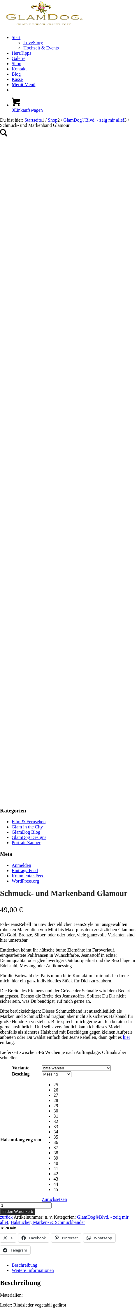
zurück (6, 1046)
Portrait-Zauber (26, 672)
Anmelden (21, 694)
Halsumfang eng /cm (20, 969)
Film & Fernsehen (28, 651)
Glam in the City (27, 656)
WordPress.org (25, 710)
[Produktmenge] (26, 1035)
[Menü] (23, 84)
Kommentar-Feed (28, 705)
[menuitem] (74, 43)
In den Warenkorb (17, 1041)
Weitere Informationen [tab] (33, 1099)
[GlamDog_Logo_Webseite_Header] (43, 27)
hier (126, 866)
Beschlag (20, 903)
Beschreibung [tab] (24, 1094)
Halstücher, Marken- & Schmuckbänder (47, 1051)
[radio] (82, 914)
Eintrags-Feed (25, 700)
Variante (20, 897)
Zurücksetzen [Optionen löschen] (54, 1028)
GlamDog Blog (26, 661)
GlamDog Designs (29, 666)
